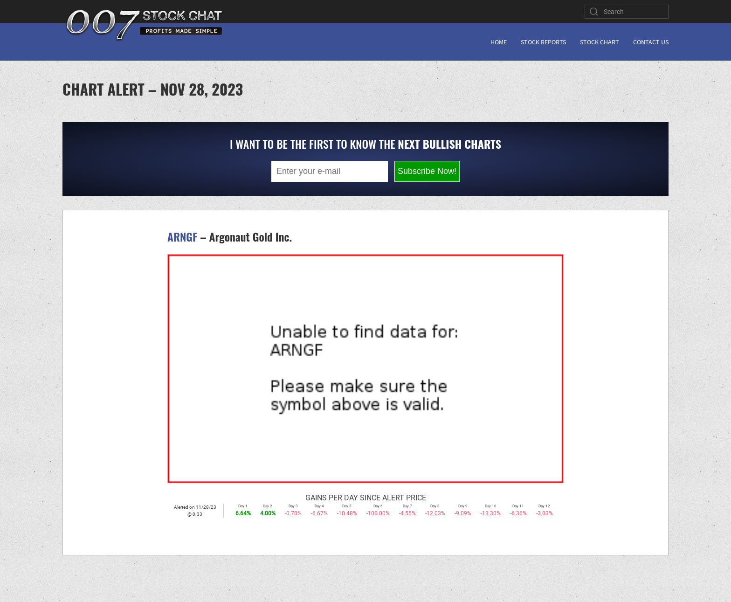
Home (498, 42)
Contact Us (651, 42)
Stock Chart (599, 42)
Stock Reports (543, 42)
